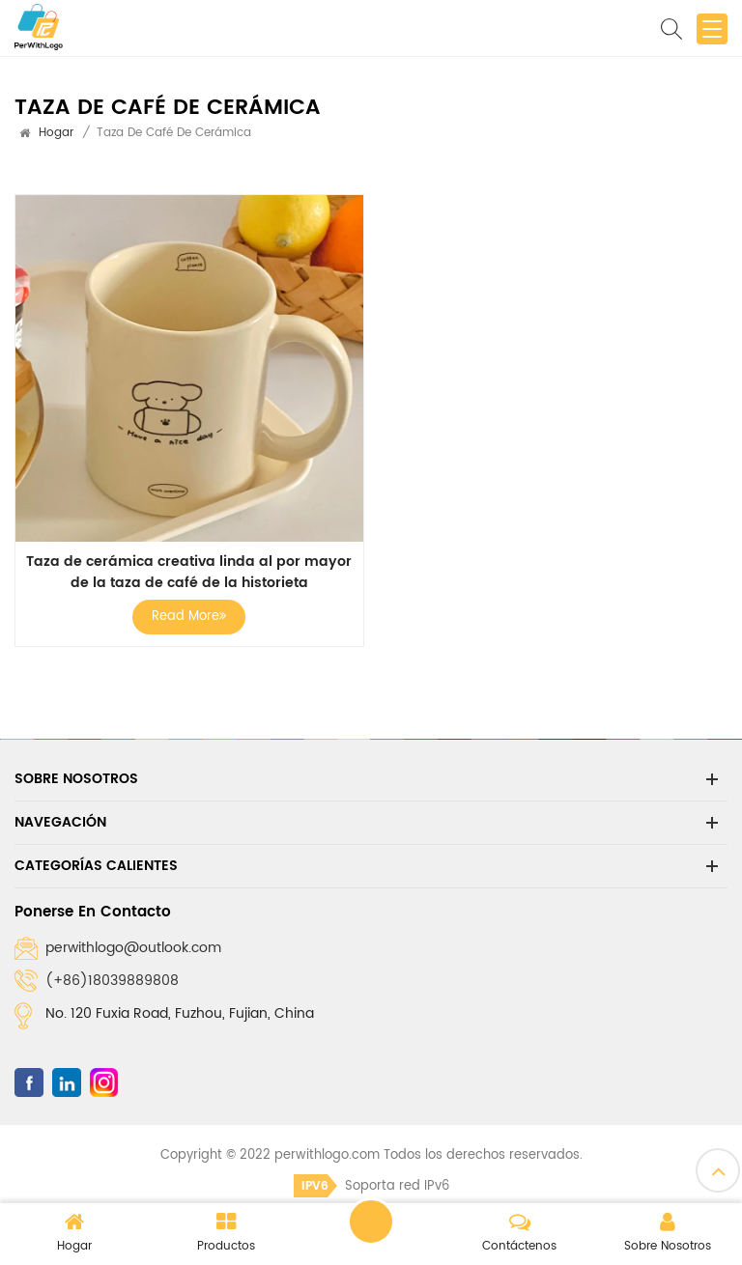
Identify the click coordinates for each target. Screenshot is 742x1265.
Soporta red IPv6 (371, 1186)
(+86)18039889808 (112, 981)
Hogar (56, 133)
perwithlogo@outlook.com (133, 948)
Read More (189, 616)
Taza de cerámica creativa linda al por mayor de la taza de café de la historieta (189, 572)
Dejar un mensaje (371, 1221)
